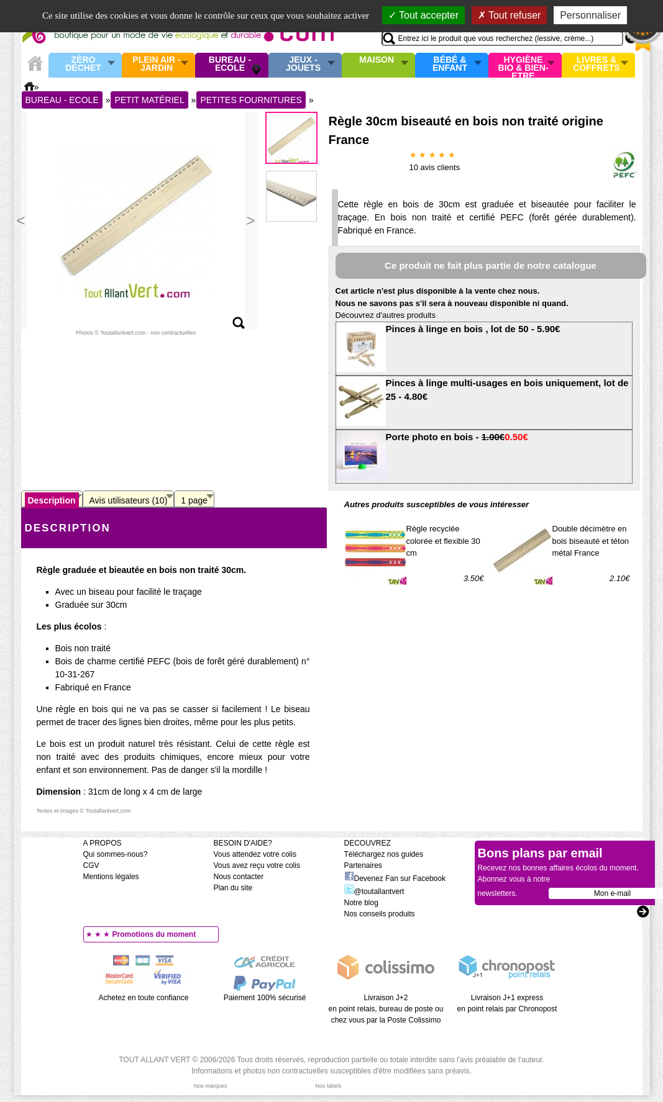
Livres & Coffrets (596, 64)
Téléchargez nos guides (383, 854)
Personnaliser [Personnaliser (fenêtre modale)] (590, 15)
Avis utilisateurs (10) (128, 500)
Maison (376, 60)
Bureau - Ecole (230, 64)
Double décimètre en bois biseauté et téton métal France (590, 541)
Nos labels (328, 1086)
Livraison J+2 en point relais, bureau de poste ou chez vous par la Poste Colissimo (386, 1008)
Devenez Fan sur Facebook (395, 878)
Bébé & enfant (449, 64)
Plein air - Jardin (156, 64)
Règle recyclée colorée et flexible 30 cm (443, 541)
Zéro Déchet (83, 64)
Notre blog (361, 902)
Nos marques (210, 1086)
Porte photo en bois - (457, 436)
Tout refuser (509, 15)
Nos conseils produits (379, 914)
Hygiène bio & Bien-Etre (523, 65)
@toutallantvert (374, 891)
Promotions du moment (154, 934)
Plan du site (233, 887)
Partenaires (363, 865)
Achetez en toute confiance (144, 997)
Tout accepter (423, 15)
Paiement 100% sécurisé (265, 997)
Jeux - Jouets (303, 64)
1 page (194, 500)
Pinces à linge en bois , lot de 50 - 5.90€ (473, 328)
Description (52, 500)
